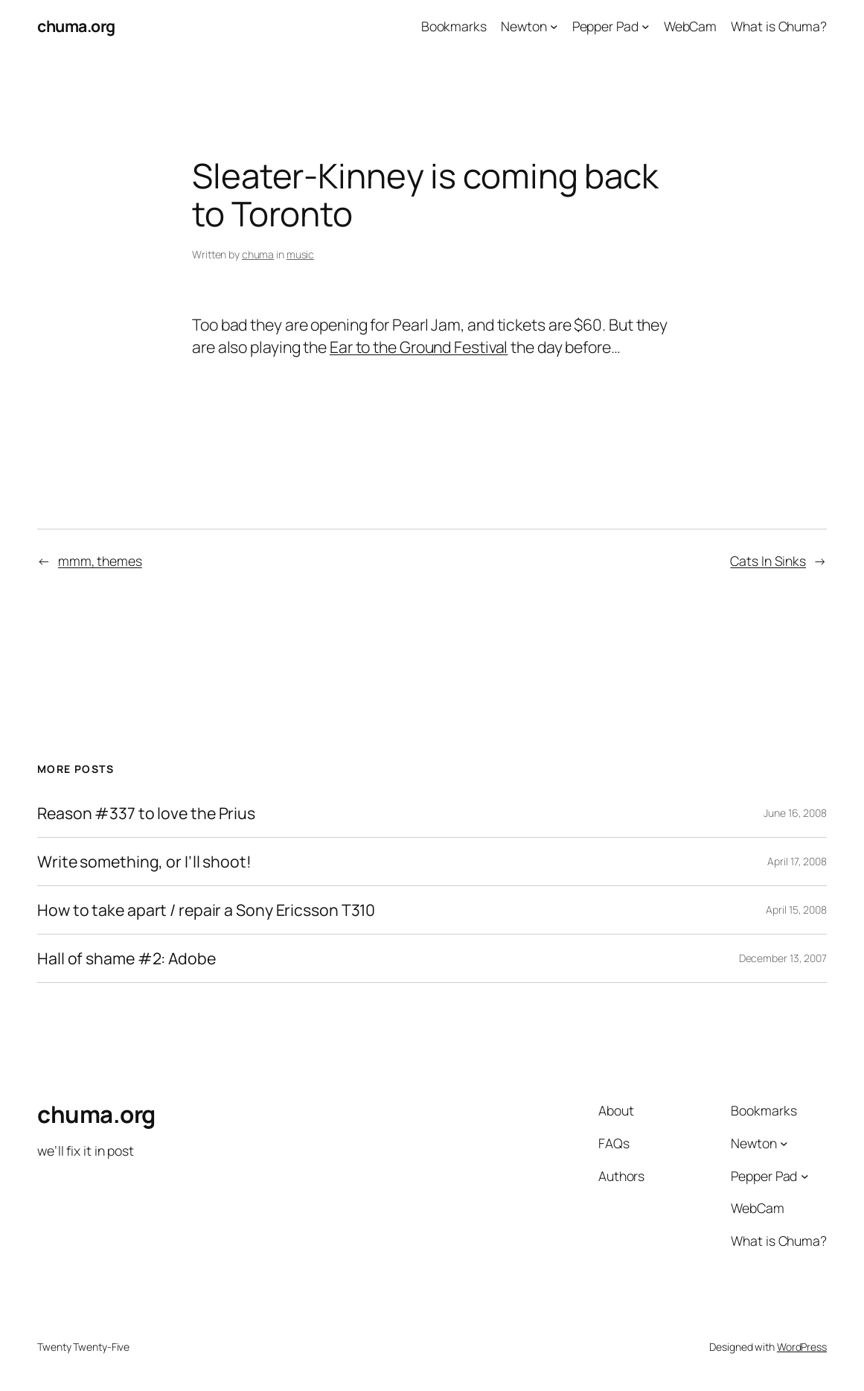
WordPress (802, 1347)
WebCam (690, 26)
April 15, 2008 (796, 910)
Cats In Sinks (768, 561)
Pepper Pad (605, 26)
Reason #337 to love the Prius (146, 813)
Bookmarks (454, 26)
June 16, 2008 (795, 813)
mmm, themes (100, 561)
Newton (523, 26)
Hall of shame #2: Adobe (126, 958)
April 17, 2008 (797, 861)
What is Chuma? (779, 26)
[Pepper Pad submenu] (645, 26)
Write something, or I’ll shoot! (144, 861)
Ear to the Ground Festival (419, 346)
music (301, 254)
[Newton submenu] (554, 26)
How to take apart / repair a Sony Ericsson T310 (206, 910)
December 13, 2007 (783, 958)
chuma (258, 254)
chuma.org (76, 25)
